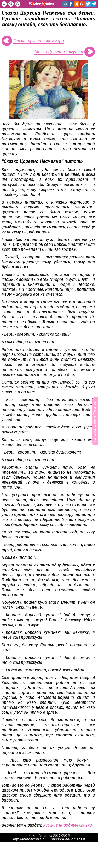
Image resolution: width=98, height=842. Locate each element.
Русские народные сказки (67, 825)
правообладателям (68, 839)
